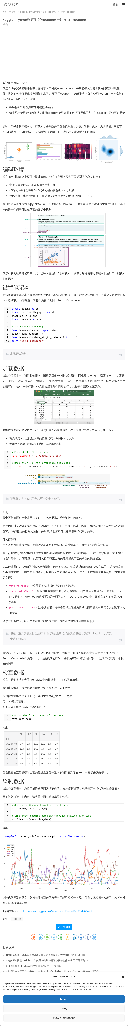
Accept (64, 999)
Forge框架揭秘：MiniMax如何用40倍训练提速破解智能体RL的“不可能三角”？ (47, 960)
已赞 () (64, 927)
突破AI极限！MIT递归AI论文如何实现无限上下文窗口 (33, 966)
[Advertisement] (64, 55)
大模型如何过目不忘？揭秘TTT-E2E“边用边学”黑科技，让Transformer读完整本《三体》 (53, 971)
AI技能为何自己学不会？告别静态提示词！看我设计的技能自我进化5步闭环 (45, 955)
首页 (5, 11)
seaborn (16, 918)
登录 (115, 4)
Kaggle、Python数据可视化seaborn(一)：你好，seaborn (44, 20)
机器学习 (13, 11)
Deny (64, 1008)
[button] (123, 976)
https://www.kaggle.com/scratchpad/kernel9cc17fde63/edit (57, 911)
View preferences (64, 1018)
